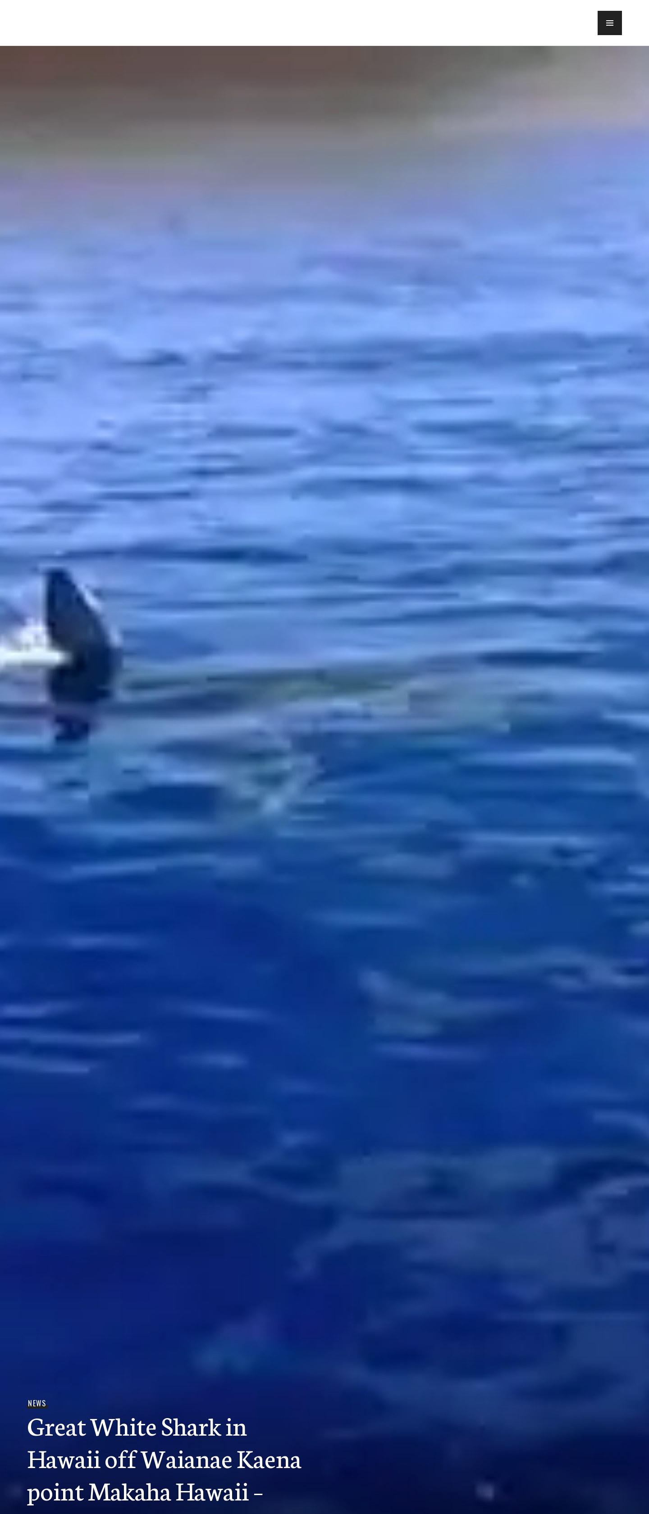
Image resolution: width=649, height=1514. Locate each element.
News (37, 1403)
